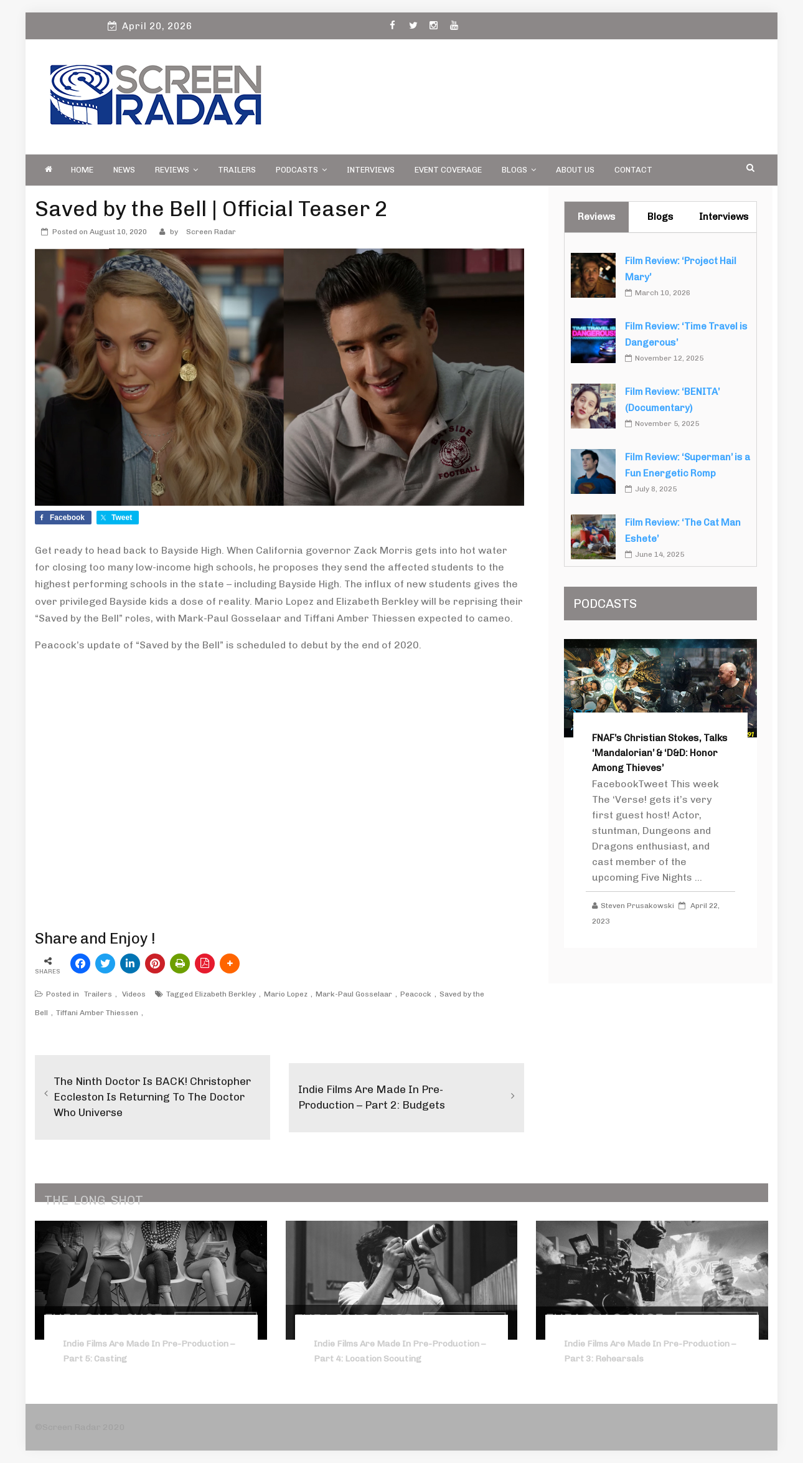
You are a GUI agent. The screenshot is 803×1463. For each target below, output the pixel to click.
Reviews (176, 169)
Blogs (519, 169)
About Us (575, 169)
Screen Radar (211, 231)
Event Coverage (448, 169)
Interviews (371, 169)
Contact (633, 169)
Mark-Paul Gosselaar (354, 994)
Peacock (415, 994)
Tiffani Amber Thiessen (97, 1012)
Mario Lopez (286, 994)
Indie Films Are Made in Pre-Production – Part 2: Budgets (374, 1097)
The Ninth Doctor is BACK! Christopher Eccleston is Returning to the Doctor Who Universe (147, 1096)
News (124, 169)
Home (82, 169)
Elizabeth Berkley (225, 994)
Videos (134, 994)
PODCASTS (301, 169)
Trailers (237, 169)
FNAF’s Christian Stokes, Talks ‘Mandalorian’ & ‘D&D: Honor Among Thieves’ (660, 753)
